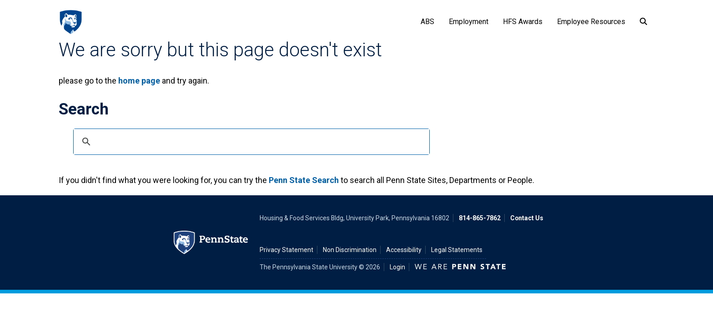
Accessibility (404, 249)
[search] (250, 141)
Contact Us (526, 218)
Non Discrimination (350, 249)
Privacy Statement (286, 249)
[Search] (643, 22)
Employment (468, 21)
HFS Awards (522, 21)
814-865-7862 (480, 218)
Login (397, 267)
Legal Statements (456, 249)
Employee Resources (591, 21)
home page (139, 80)
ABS (427, 21)
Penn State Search (304, 180)
